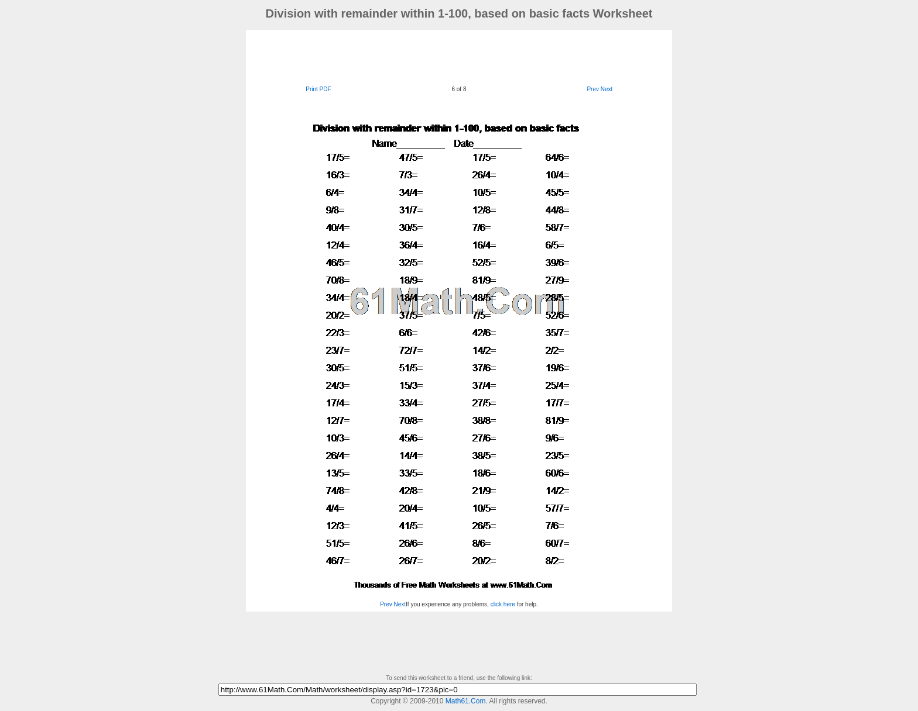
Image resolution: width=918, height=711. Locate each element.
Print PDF (318, 89)
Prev (593, 89)
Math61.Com (466, 701)
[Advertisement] (459, 56)
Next (607, 89)
